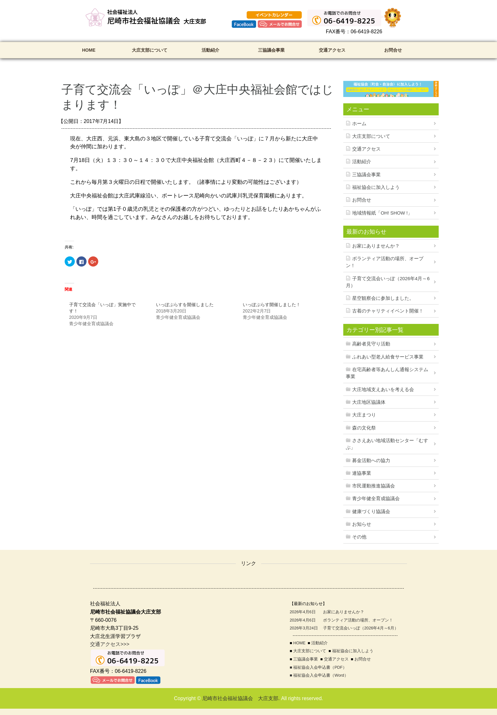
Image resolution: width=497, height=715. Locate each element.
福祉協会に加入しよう (376, 187)
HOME (88, 50)
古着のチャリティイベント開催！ (387, 310)
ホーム (359, 123)
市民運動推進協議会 (373, 485)
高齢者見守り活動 (371, 343)
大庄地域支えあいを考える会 (383, 389)
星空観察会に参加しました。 (383, 298)
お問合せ (393, 50)
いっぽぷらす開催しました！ (271, 304)
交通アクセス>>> (109, 644)
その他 (359, 536)
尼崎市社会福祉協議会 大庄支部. (241, 698)
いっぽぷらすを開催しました (185, 304)
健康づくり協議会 (371, 511)
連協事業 (361, 473)
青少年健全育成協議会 (376, 498)
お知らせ (361, 524)
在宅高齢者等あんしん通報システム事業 (387, 373)
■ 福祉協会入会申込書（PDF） (318, 667)
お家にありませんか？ (376, 245)
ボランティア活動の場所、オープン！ (384, 262)
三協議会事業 (271, 50)
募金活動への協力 (371, 460)
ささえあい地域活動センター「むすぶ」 (387, 444)
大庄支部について (149, 50)
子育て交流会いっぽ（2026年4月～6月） (388, 282)
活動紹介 (210, 50)
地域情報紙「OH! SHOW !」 (382, 213)
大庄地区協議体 (368, 402)
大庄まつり (364, 414)
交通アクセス (332, 50)
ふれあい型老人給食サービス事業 (387, 356)
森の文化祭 (364, 427)
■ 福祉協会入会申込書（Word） (319, 675)
